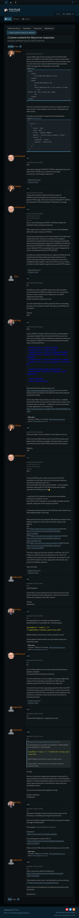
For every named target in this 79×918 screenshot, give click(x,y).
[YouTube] (67, 909)
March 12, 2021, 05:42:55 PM (35, 432)
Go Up (9, 899)
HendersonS (16, 577)
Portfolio (31, 182)
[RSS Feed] (74, 909)
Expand (38, 118)
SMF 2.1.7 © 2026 (10, 913)
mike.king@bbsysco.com (40, 421)
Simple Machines (23, 913)
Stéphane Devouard (16, 156)
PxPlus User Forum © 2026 (65, 912)
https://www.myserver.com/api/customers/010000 (46, 543)
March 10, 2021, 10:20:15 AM (35, 326)
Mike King (16, 320)
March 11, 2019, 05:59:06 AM (35, 213)
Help (56, 915)
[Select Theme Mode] (15, 2)
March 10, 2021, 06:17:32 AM (35, 282)
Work (36, 182)
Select (33, 68)
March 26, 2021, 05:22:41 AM (35, 462)
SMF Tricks (15, 910)
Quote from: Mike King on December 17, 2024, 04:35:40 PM (45, 742)
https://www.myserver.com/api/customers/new (46, 536)
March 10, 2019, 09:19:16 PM (35, 192)
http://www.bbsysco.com (57, 419)
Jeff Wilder (16, 51)
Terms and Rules (64, 915)
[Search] (64, 13)
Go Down (10, 46)
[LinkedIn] (70, 909)
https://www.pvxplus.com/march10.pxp (41, 390)
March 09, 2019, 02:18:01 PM (35, 54)
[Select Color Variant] (72, 2)
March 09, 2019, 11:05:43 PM (35, 162)
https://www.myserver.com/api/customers (45, 529)
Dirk (16, 276)
